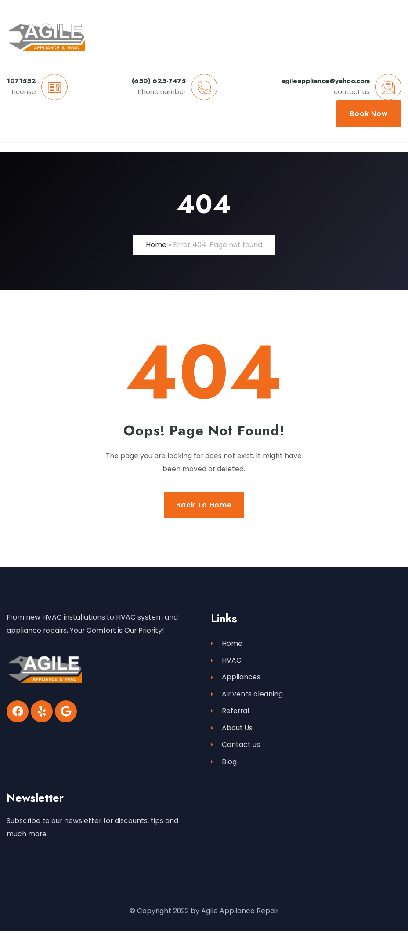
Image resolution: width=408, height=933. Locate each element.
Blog (224, 764)
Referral (230, 712)
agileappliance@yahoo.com (325, 81)
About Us (232, 729)
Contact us (235, 746)
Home (156, 245)
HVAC (226, 661)
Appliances (235, 678)
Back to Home (203, 505)
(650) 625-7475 (159, 81)
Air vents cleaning (247, 695)
